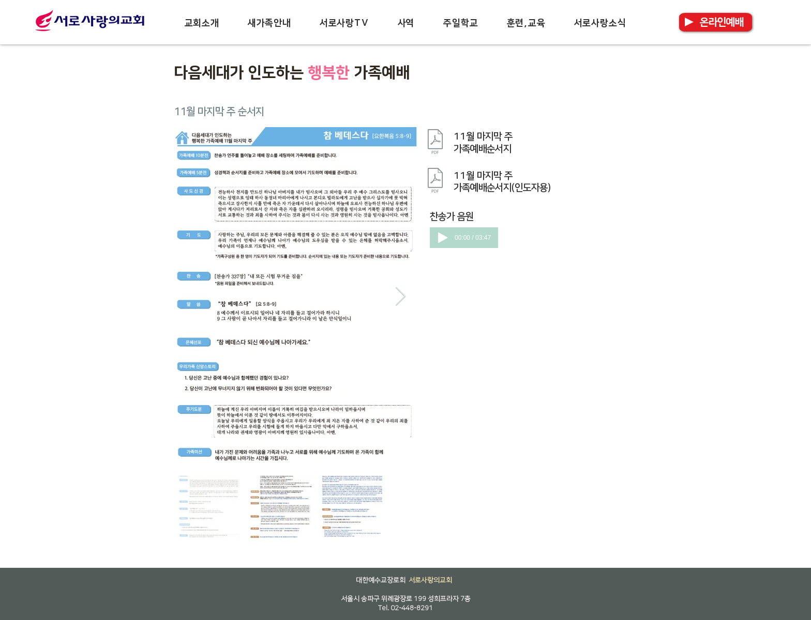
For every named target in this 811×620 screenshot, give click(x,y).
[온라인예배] (721, 22)
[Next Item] (401, 297)
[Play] (442, 238)
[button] (201, 23)
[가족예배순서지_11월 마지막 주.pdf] (435, 142)
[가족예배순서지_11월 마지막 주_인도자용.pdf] (435, 182)
